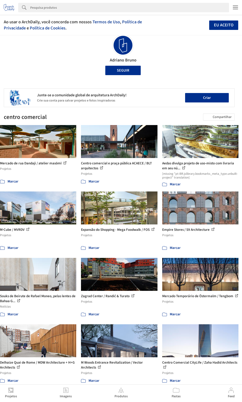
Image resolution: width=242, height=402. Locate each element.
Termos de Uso (106, 22)
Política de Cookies (47, 28)
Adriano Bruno (123, 60)
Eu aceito (224, 25)
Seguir (123, 70)
